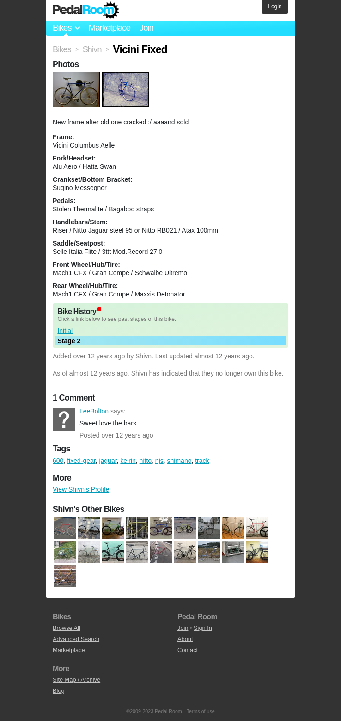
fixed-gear (81, 460)
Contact (187, 650)
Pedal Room (86, 10)
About (185, 638)
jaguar (107, 460)
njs (159, 460)
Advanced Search (76, 638)
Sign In (203, 627)
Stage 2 (68, 341)
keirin (127, 460)
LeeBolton (64, 419)
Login (274, 6)
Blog (59, 690)
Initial (65, 330)
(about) (99, 309)
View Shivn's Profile (81, 489)
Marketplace (109, 27)
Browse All (66, 627)
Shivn (143, 356)
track (202, 460)
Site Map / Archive (76, 679)
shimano (179, 460)
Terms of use (201, 711)
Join (146, 27)
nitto (146, 460)
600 (58, 460)
